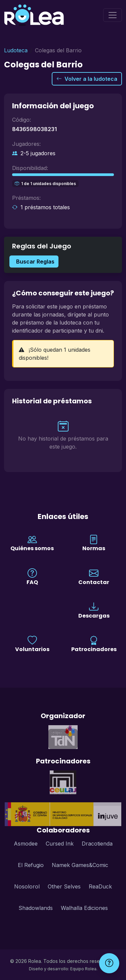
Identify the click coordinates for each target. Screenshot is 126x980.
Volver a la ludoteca (86, 78)
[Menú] (112, 15)
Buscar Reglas (35, 261)
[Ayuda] (109, 963)
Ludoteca (16, 50)
